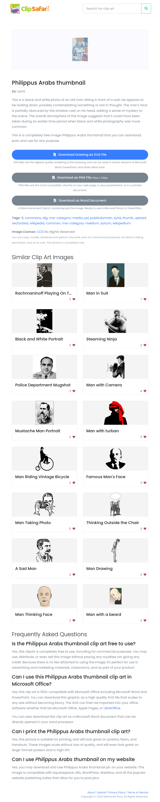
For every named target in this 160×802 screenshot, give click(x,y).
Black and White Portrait (39, 339)
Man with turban (102, 431)
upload (140, 218)
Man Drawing (99, 568)
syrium (106, 223)
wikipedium (122, 223)
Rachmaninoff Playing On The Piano (50, 293)
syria (117, 218)
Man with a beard (103, 614)
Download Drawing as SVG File (80, 154)
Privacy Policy (116, 792)
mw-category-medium (80, 223)
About (91, 792)
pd (86, 218)
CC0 (40, 231)
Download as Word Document (80, 200)
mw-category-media (66, 218)
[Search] (112, 8)
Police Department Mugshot (43, 385)
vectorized (20, 223)
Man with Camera (104, 385)
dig (45, 218)
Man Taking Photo (33, 522)
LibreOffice (112, 708)
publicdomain (101, 218)
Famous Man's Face (105, 477)
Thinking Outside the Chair (112, 522)
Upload (101, 792)
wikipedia (37, 223)
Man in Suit (97, 293)
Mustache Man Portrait (37, 431)
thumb (128, 218)
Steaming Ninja (101, 339)
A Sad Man (26, 568)
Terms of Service (137, 792)
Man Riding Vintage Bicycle (42, 477)
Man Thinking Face (33, 614)
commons (33, 218)
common (53, 223)
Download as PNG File (80, 177)
